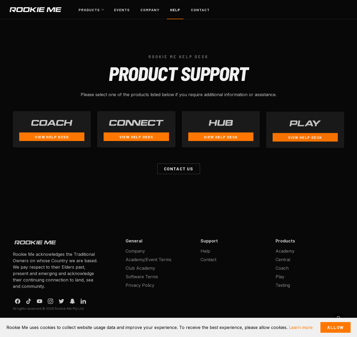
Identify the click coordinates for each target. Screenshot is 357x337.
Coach (282, 268)
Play (280, 276)
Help (175, 9)
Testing (283, 285)
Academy (285, 251)
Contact (200, 9)
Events (122, 9)
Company (149, 9)
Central (283, 259)
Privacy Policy (139, 285)
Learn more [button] (301, 327)
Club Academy (140, 268)
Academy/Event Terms (148, 259)
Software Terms (141, 276)
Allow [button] (335, 327)
